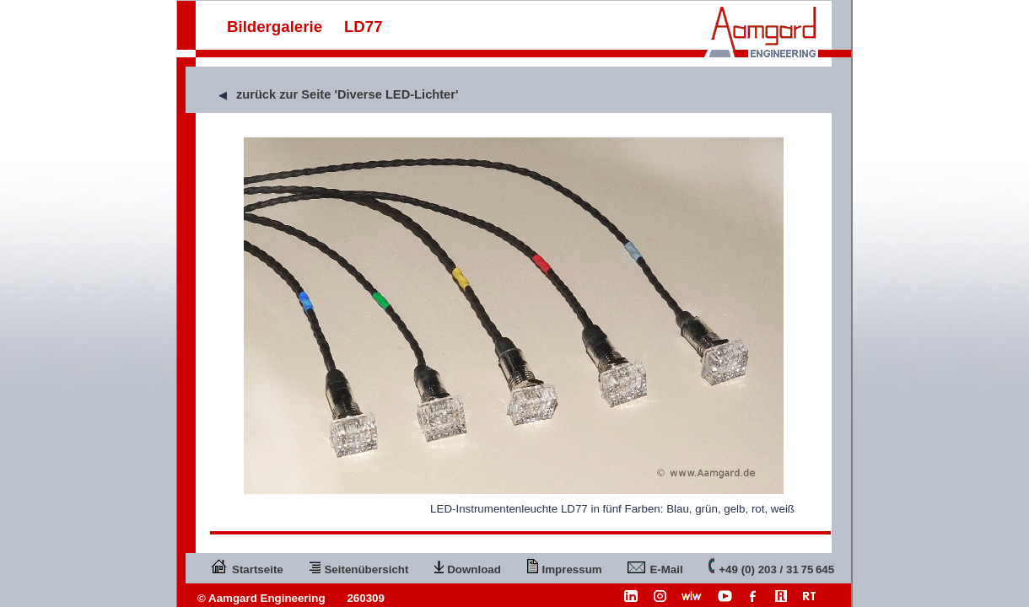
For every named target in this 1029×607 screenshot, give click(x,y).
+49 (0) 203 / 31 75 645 (771, 566)
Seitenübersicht (358, 566)
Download (467, 566)
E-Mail (655, 566)
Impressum (564, 566)
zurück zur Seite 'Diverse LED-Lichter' (347, 94)
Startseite (246, 566)
